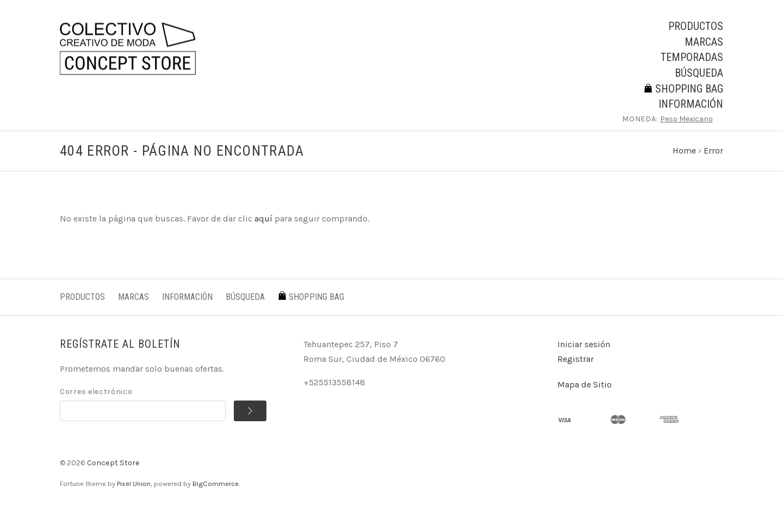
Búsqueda (699, 72)
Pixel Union (134, 483)
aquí (263, 218)
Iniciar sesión (583, 344)
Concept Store (113, 462)
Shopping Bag (683, 88)
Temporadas (692, 57)
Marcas (704, 41)
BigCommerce (215, 483)
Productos (695, 26)
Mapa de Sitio (584, 384)
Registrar (575, 359)
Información (690, 103)
